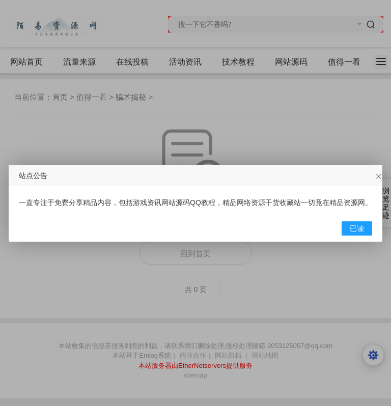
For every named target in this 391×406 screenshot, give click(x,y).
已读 (357, 229)
